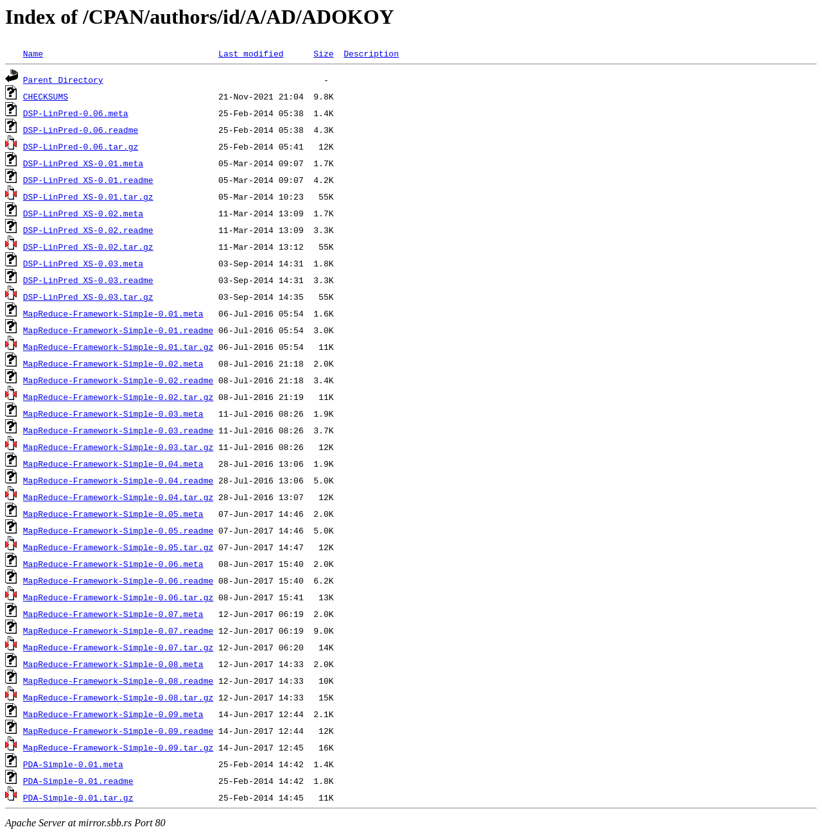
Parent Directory (63, 79)
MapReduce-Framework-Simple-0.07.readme (118, 630)
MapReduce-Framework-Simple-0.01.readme (118, 330)
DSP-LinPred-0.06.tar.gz (80, 146)
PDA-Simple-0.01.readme (78, 780)
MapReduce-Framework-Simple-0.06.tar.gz (118, 597)
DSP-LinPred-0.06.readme (80, 129)
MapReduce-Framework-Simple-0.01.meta (113, 313)
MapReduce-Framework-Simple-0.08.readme (118, 680)
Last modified (250, 53)
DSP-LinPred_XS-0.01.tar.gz (88, 196)
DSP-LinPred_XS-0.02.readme (88, 230)
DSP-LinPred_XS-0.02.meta (83, 213)
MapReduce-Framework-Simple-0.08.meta (113, 664)
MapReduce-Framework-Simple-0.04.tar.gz (118, 497)
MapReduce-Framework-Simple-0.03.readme (118, 430)
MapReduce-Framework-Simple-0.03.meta (113, 413)
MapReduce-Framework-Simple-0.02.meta (113, 363)
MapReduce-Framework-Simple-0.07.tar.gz (118, 647)
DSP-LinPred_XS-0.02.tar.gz (88, 246)
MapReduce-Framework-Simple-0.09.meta (113, 714)
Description (371, 53)
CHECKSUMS (45, 96)
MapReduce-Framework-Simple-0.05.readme (118, 530)
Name (33, 53)
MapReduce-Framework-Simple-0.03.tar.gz (118, 447)
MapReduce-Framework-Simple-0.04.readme (118, 480)
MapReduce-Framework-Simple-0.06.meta (113, 563)
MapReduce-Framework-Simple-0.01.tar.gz (118, 346)
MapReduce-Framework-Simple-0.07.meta (113, 614)
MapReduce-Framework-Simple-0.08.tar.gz (118, 697)
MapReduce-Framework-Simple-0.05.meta (113, 513)
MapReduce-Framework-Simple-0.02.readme (118, 380)
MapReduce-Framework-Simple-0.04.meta (113, 463)
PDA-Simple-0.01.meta (73, 764)
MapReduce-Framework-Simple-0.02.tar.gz (118, 397)
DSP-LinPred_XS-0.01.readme (88, 180)
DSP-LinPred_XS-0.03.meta (83, 263)
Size (323, 53)
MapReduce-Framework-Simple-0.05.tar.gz (118, 547)
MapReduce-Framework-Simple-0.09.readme (118, 730)
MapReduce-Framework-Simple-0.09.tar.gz (118, 747)
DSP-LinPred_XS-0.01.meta (83, 163)
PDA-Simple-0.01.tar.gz (78, 797)
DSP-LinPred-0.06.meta (75, 113)
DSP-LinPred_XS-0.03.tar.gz (88, 296)
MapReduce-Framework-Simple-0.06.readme (118, 580)
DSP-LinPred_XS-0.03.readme (88, 280)
